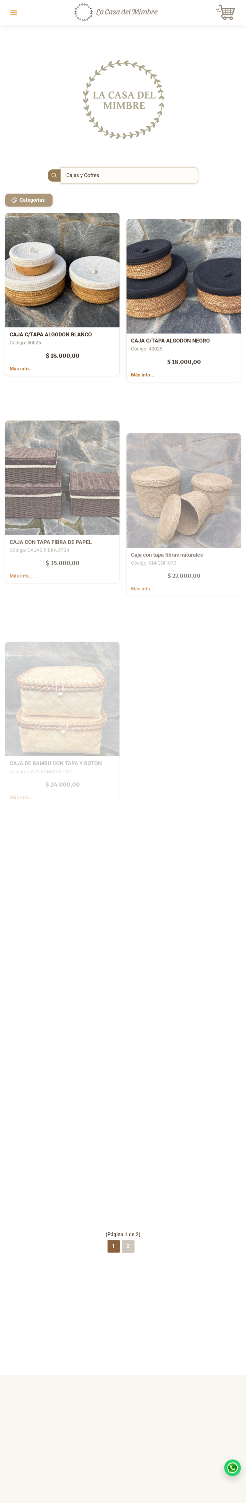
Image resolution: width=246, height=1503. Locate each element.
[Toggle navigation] (13, 12)
